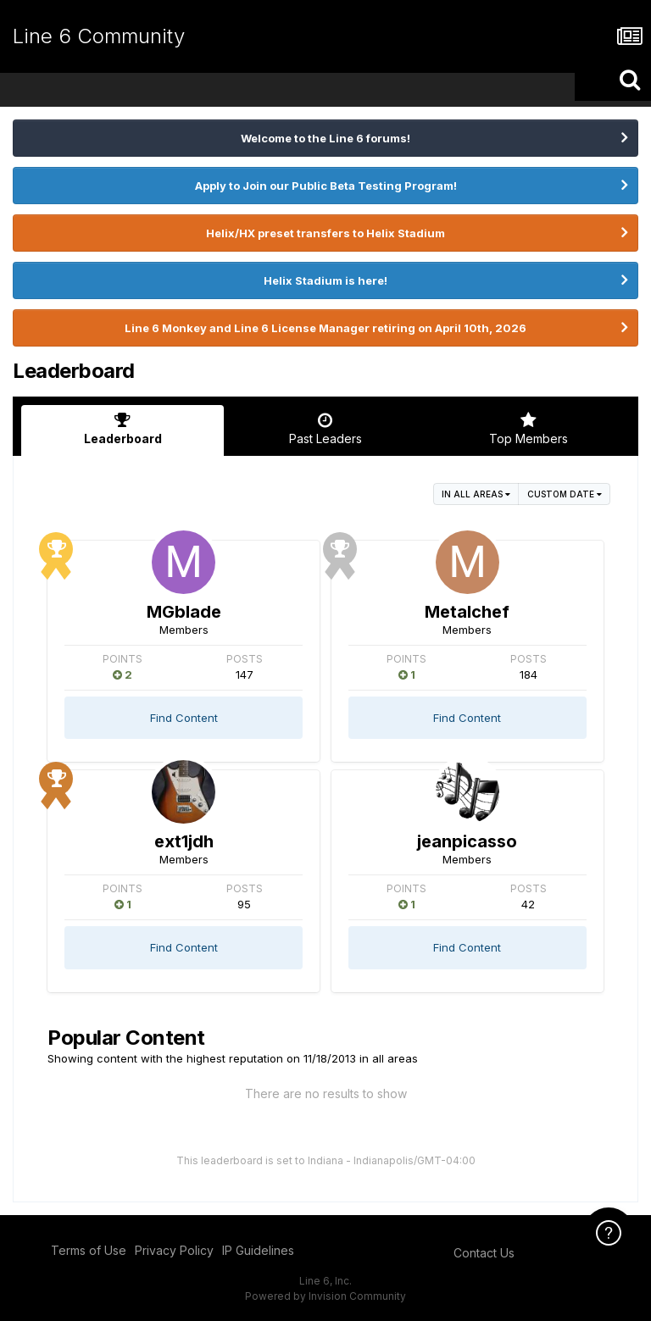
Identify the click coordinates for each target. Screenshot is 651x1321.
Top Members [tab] (528, 429)
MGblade (184, 612)
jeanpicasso (467, 841)
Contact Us (484, 1253)
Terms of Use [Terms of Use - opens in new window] (88, 1250)
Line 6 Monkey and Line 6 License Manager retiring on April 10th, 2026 (325, 328)
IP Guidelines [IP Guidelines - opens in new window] (258, 1250)
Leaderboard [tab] (122, 429)
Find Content (184, 717)
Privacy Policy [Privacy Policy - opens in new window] (174, 1250)
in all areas (476, 494)
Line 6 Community (99, 36)
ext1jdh (184, 841)
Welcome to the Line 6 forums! (325, 138)
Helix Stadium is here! (325, 280)
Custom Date (564, 494)
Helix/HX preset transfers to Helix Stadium (325, 233)
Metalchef (467, 612)
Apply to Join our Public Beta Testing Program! (326, 185)
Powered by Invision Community (325, 1296)
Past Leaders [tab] (325, 429)
